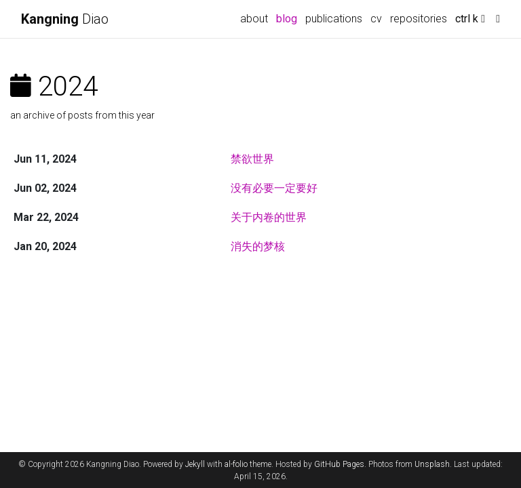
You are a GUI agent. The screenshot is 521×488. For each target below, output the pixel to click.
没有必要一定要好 (274, 188)
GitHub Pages (339, 464)
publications (333, 18)
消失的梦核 (258, 246)
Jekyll (195, 464)
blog (286, 18)
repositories (418, 18)
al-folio (236, 464)
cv (376, 18)
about (254, 18)
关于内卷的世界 (269, 217)
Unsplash (432, 464)
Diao (65, 19)
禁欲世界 (252, 158)
